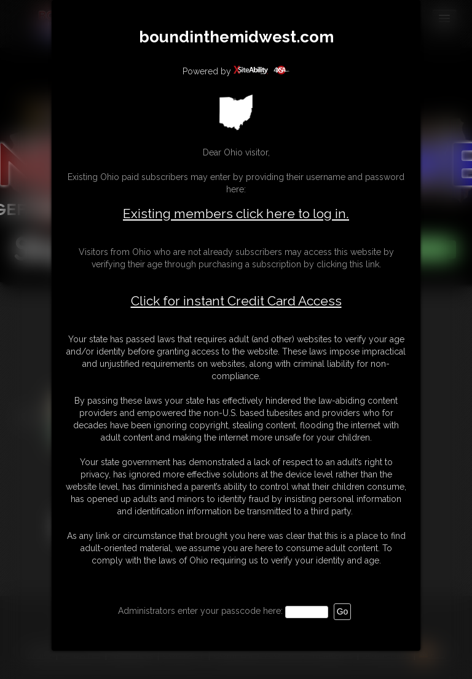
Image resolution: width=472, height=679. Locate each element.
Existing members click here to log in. (236, 213)
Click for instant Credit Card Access (236, 301)
